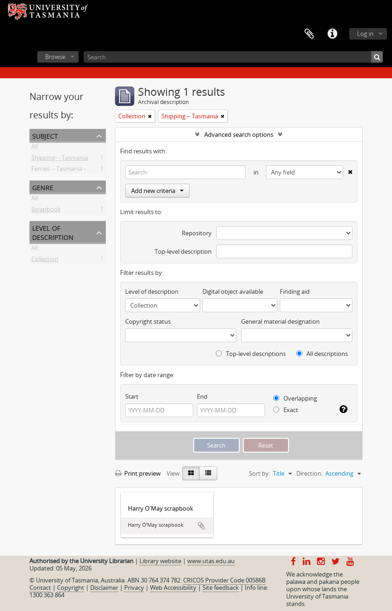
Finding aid (295, 291)
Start (131, 396)
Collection (44, 260)
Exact (285, 410)
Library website (160, 561)
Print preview (138, 473)
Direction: (309, 473)
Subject (45, 135)
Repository (197, 233)
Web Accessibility (173, 587)
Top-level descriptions (251, 353)
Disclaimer (104, 587)
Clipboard (309, 34)
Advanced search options (238, 134)
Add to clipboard (201, 525)
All (34, 148)
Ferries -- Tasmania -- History (70, 170)
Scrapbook (46, 211)
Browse (55, 56)
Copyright (70, 587)
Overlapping (295, 398)
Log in (365, 33)
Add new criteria (157, 190)
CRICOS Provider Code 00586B (224, 580)
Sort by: (259, 473)
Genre (42, 186)
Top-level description (183, 251)
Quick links (332, 34)
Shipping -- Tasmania (59, 159)
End (202, 396)
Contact (40, 587)
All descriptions (322, 353)
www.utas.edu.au (211, 561)
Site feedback (220, 587)
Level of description (53, 232)
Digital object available (232, 291)
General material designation (280, 321)
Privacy (134, 587)
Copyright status (148, 321)
